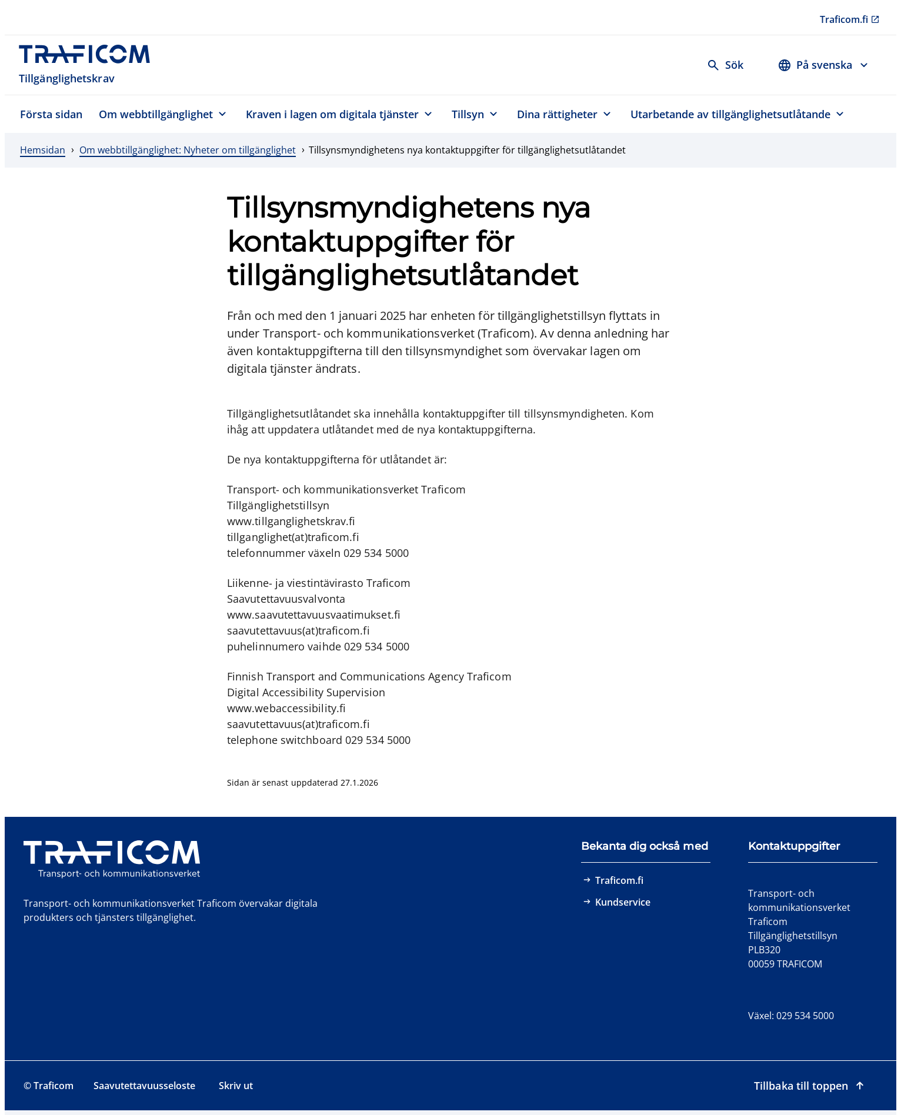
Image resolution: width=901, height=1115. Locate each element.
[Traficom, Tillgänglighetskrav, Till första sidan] (91, 65)
